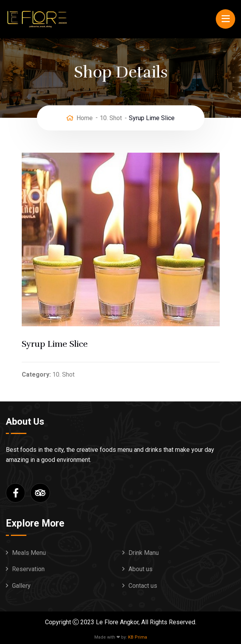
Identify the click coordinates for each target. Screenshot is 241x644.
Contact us (142, 585)
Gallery (21, 585)
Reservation (28, 569)
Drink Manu (143, 552)
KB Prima (137, 637)
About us (140, 569)
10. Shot (111, 117)
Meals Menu (29, 552)
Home (84, 117)
